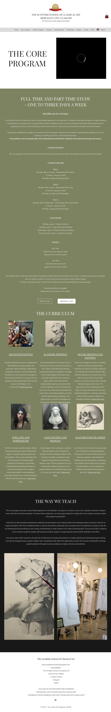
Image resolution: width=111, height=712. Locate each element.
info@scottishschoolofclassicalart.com (56, 665)
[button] (107, 16)
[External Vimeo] (81, 58)
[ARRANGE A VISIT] (67, 301)
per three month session (58, 267)
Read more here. (26, 387)
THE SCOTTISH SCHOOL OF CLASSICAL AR (55, 14)
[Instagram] (55, 700)
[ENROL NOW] (44, 301)
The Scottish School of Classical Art (56, 658)
